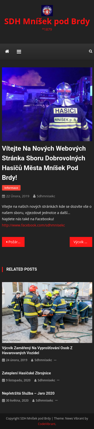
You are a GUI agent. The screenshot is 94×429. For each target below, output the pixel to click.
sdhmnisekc (46, 196)
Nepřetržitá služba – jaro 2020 (28, 393)
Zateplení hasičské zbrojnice (26, 373)
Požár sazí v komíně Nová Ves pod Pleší (17, 241)
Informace (11, 188)
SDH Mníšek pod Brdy (47, 21)
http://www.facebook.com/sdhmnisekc (33, 225)
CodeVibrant (46, 424)
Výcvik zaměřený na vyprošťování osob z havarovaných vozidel (83, 241)
